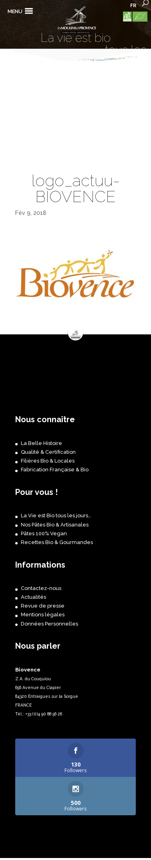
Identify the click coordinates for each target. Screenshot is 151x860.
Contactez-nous (41, 588)
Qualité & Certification (48, 452)
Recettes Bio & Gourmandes (57, 542)
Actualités (33, 597)
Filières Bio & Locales (47, 461)
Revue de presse (42, 606)
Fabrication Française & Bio (55, 470)
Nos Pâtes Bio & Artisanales (55, 525)
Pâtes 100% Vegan (44, 533)
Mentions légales (42, 615)
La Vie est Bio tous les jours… (56, 515)
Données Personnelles (49, 624)
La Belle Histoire (41, 443)
